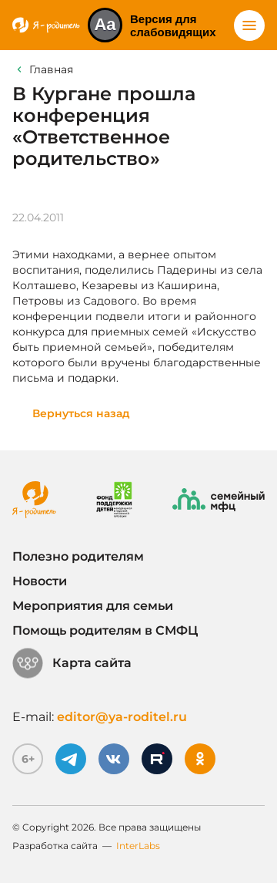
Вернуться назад (81, 413)
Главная (51, 69)
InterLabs (138, 845)
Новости (39, 581)
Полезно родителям (78, 556)
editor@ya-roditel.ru (122, 716)
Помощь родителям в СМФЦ (105, 630)
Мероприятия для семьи (92, 605)
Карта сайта (72, 663)
